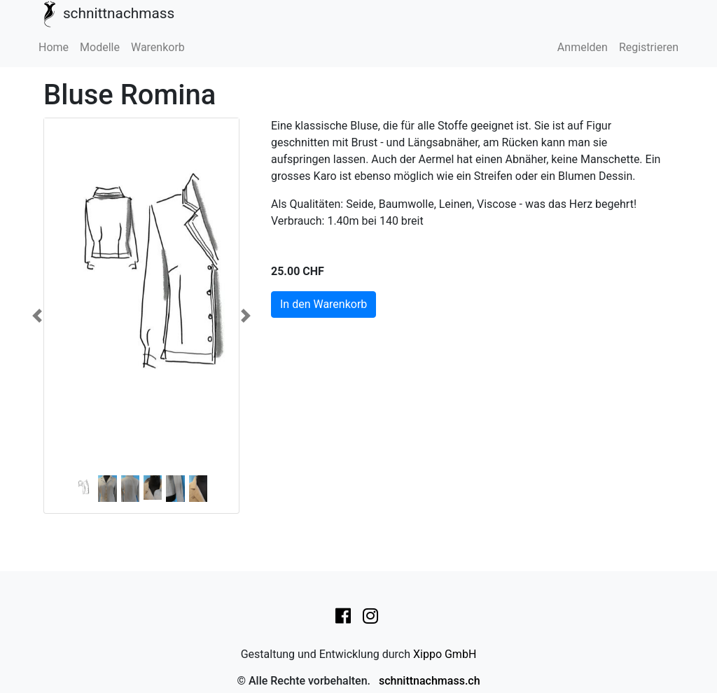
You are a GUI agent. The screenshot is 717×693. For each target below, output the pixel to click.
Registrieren (648, 47)
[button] (37, 315)
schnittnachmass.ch (429, 680)
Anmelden (582, 47)
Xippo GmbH (444, 654)
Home (54, 47)
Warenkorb (158, 47)
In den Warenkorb (323, 304)
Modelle (100, 47)
